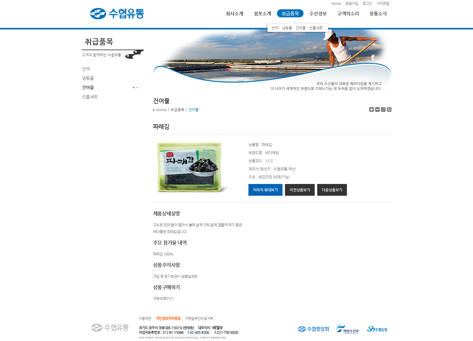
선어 (275, 28)
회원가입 (352, 4)
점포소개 (262, 13)
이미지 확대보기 (265, 190)
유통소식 (378, 13)
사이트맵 (383, 4)
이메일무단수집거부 (199, 319)
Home (336, 4)
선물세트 (316, 28)
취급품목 (290, 13)
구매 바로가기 (163, 298)
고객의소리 (348, 13)
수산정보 (318, 13)
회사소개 (234, 13)
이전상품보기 (300, 190)
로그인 (367, 4)
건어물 (301, 28)
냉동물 (287, 28)
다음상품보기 (332, 190)
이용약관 (145, 319)
